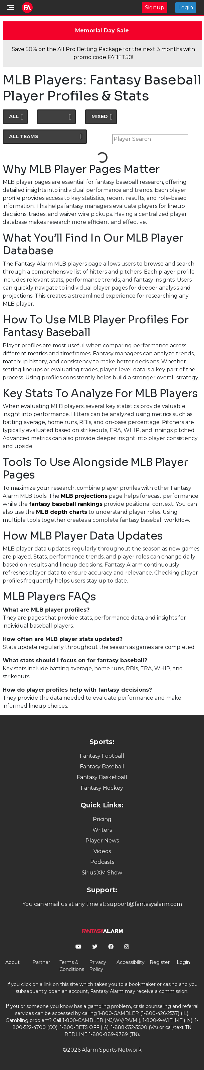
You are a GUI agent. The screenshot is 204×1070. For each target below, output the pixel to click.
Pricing (102, 819)
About (12, 962)
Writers (102, 830)
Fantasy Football (102, 756)
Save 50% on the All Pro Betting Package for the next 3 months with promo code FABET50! (103, 53)
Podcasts (102, 862)
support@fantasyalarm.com (144, 904)
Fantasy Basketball (102, 777)
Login (185, 7)
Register (160, 962)
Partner (41, 962)
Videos (102, 851)
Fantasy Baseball (102, 766)
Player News (102, 840)
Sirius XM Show (102, 872)
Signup (154, 7)
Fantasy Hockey (102, 788)
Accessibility (131, 962)
